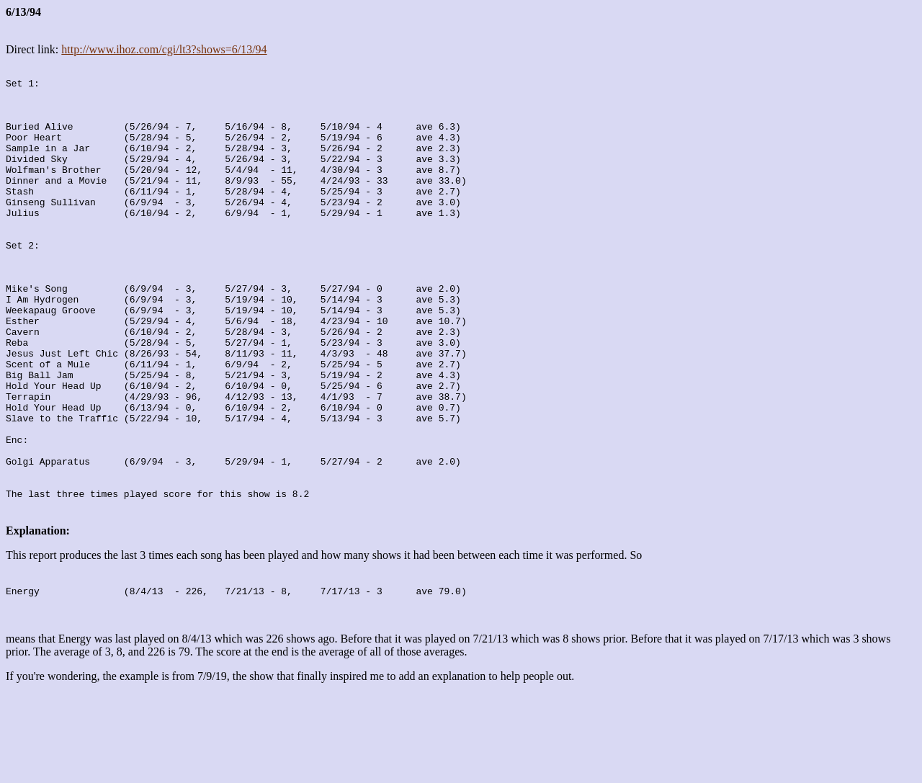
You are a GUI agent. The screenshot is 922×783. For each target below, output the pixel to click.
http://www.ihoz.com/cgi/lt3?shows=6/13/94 (164, 49)
